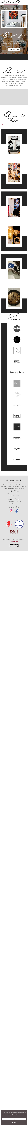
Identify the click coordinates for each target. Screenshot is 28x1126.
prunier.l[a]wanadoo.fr (14, 504)
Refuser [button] (14, 1122)
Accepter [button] (14, 1119)
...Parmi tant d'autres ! (7, 125)
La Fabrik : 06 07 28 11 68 (14, 501)
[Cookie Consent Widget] (14, 1117)
